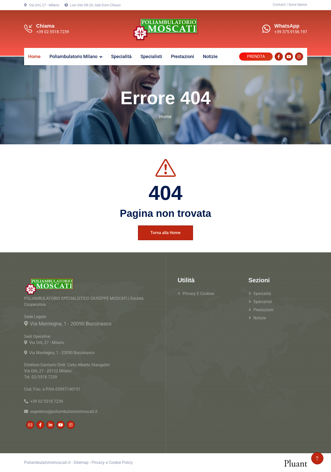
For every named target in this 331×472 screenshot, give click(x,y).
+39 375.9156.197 (290, 31)
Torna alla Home (165, 231)
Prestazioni (182, 55)
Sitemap (81, 461)
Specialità (121, 55)
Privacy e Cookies (198, 292)
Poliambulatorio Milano (73, 55)
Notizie (210, 55)
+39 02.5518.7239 (52, 31)
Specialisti (151, 55)
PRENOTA (256, 55)
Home (34, 55)
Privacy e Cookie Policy (112, 461)
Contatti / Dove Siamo (290, 5)
